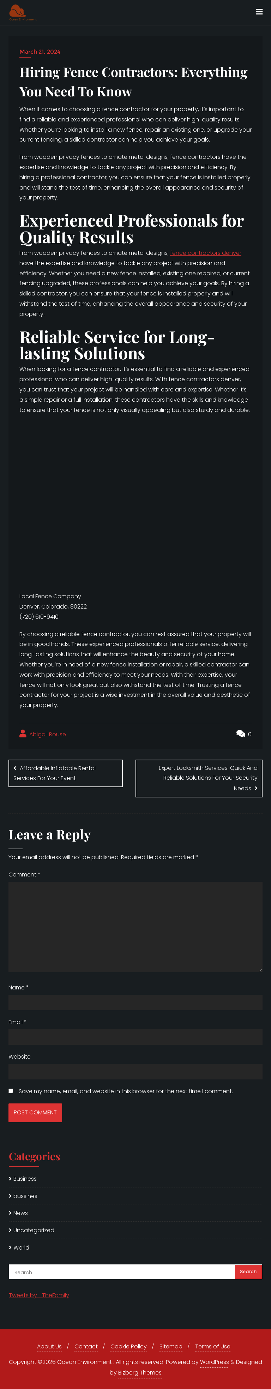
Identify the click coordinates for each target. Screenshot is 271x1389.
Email (17, 1022)
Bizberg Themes (140, 1373)
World (21, 1248)
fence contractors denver (205, 253)
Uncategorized (33, 1230)
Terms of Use (212, 1346)
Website (19, 1057)
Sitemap (170, 1346)
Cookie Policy (128, 1346)
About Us (49, 1346)
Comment (24, 874)
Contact (86, 1346)
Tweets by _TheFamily (39, 1295)
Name (18, 987)
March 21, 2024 (39, 51)
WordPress (214, 1362)
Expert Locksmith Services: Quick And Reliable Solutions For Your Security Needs (208, 778)
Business (25, 1179)
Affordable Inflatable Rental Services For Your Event (54, 773)
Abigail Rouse (42, 734)
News (20, 1213)
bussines (25, 1196)
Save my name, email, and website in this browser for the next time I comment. (126, 1091)
